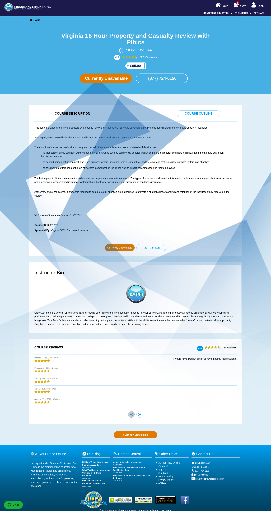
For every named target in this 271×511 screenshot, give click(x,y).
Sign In (160, 469)
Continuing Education (217, 13)
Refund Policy (165, 476)
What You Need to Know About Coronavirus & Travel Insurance (96, 472)
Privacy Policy (165, 480)
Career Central (127, 454)
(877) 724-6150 (162, 78)
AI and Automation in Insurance (127, 462)
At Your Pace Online (167, 462)
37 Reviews (148, 57)
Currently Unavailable (106, 78)
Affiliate (259, 13)
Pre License (243, 13)
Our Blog (91, 454)
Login (257, 5)
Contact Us (162, 466)
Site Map (161, 473)
